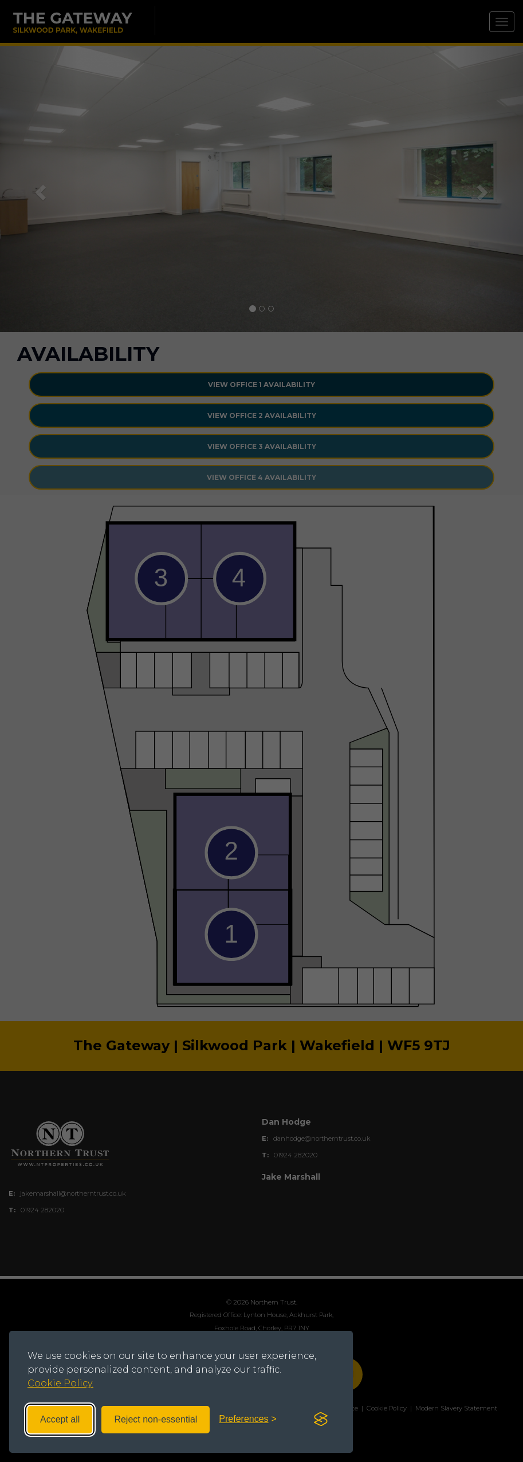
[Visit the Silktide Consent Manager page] (321, 1419)
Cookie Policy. (60, 1383)
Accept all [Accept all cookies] (60, 1419)
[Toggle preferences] (248, 1419)
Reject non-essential (155, 1419)
